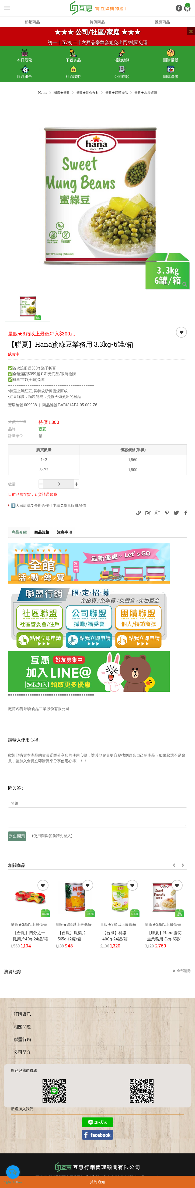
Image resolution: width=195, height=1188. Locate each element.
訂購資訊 (22, 1014)
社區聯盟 (73, 72)
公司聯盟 (122, 72)
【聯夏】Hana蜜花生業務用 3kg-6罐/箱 (164, 939)
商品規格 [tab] (44, 532)
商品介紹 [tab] (19, 532)
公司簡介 (22, 1052)
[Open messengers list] (13, 1172)
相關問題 (22, 1027)
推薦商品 (162, 21)
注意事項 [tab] (68, 532)
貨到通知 (97, 1181)
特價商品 (97, 21)
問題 (14, 803)
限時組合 (24, 72)
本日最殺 (24, 55)
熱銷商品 (32, 21)
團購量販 (170, 55)
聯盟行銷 (22, 1040)
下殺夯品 (73, 55)
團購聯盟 (170, 72)
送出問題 (17, 836)
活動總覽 (122, 55)
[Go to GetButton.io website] (13, 1182)
